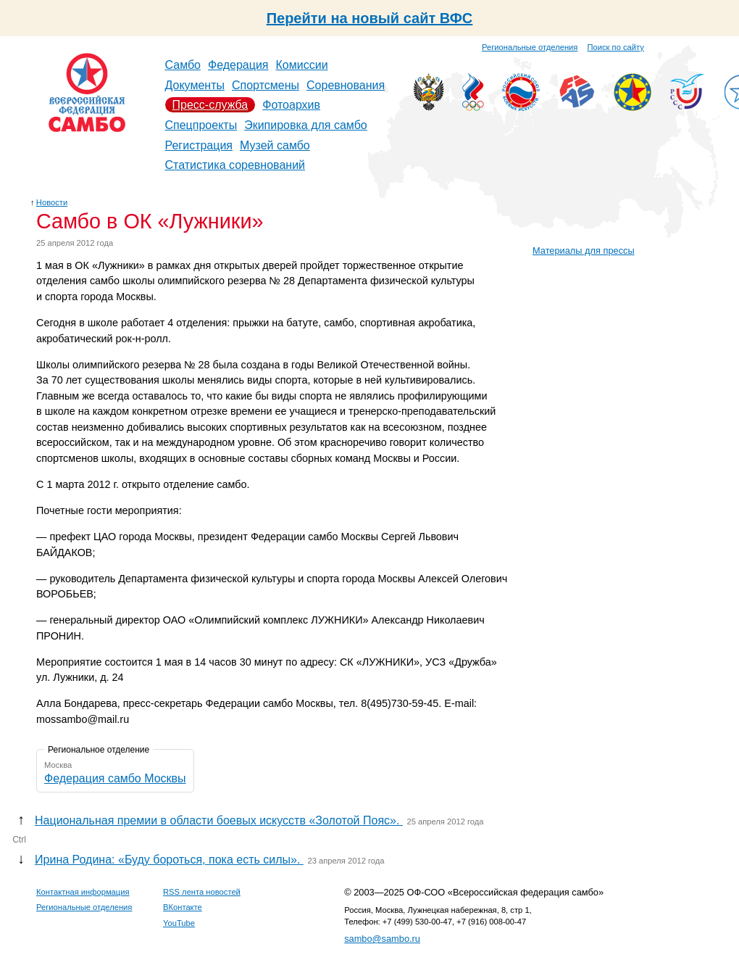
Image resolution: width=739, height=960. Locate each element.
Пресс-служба (210, 105)
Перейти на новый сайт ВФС (370, 18)
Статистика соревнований (235, 165)
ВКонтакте (182, 907)
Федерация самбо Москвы (115, 778)
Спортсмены (265, 85)
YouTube (179, 923)
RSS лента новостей (202, 891)
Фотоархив (291, 105)
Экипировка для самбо (305, 125)
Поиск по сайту (616, 47)
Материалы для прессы (584, 250)
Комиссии (302, 65)
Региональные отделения (529, 47)
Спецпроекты (201, 125)
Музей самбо (275, 145)
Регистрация (199, 145)
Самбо (183, 65)
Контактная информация (83, 891)
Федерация (238, 65)
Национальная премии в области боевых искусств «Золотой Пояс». (219, 820)
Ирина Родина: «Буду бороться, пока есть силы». (169, 859)
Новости (51, 202)
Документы (195, 85)
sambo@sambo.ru (382, 938)
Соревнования (345, 85)
